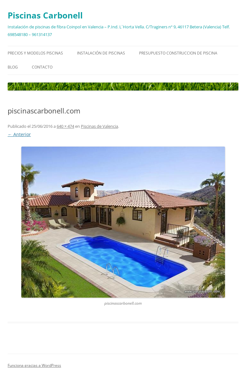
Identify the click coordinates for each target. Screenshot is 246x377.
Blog (13, 67)
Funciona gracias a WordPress (34, 365)
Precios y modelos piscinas (35, 53)
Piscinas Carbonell (45, 15)
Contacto (42, 67)
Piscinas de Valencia (99, 126)
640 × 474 (65, 126)
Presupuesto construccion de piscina (178, 53)
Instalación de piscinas (101, 53)
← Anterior (19, 134)
